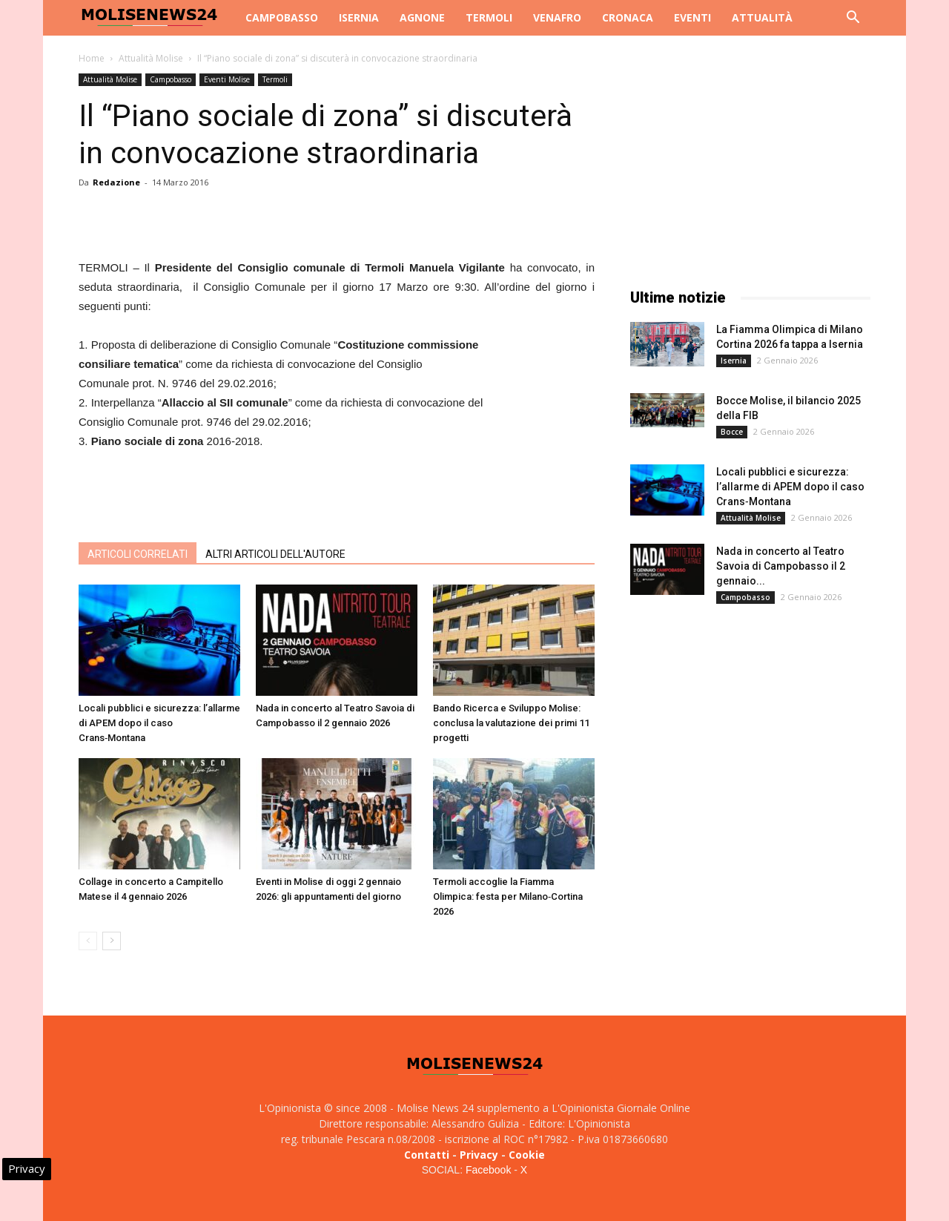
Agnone (422, 17)
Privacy (479, 1155)
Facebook (488, 1170)
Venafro (557, 17)
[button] (852, 19)
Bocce (732, 432)
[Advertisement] (336, 492)
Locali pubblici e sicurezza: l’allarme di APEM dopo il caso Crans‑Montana (159, 722)
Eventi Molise (227, 79)
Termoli (489, 17)
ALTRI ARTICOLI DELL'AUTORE (275, 554)
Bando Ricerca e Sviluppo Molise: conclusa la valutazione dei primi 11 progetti (511, 722)
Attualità (762, 17)
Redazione (116, 182)
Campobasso (281, 17)
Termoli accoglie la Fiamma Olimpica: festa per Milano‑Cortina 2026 (508, 896)
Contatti (426, 1155)
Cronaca (627, 17)
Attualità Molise (151, 58)
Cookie (527, 1155)
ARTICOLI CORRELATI (137, 554)
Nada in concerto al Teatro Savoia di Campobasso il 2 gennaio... (780, 566)
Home (92, 58)
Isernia (359, 17)
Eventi (692, 17)
